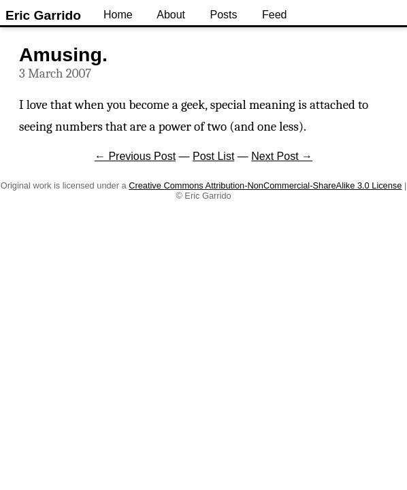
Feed (274, 14)
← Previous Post (135, 156)
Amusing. (63, 54)
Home (118, 14)
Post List (213, 156)
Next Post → (281, 156)
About (171, 14)
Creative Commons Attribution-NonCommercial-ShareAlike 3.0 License (265, 185)
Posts (224, 14)
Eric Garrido (43, 15)
